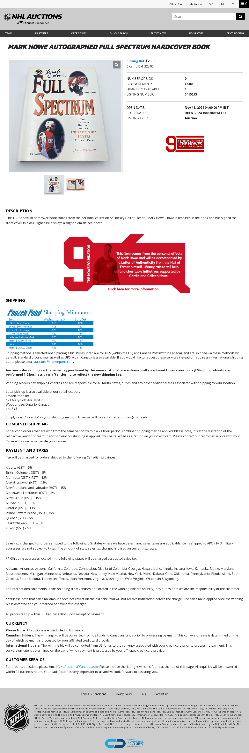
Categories (79, 33)
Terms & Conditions (93, 694)
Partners (41, 33)
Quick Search (119, 33)
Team (8, 33)
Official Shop (176, 4)
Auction (191, 118)
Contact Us (161, 694)
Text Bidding (235, 33)
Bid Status (195, 33)
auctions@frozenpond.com (53, 361)
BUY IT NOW (158, 33)
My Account (196, 4)
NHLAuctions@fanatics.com (78, 666)
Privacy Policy (123, 694)
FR (233, 4)
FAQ (211, 4)
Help (222, 4)
